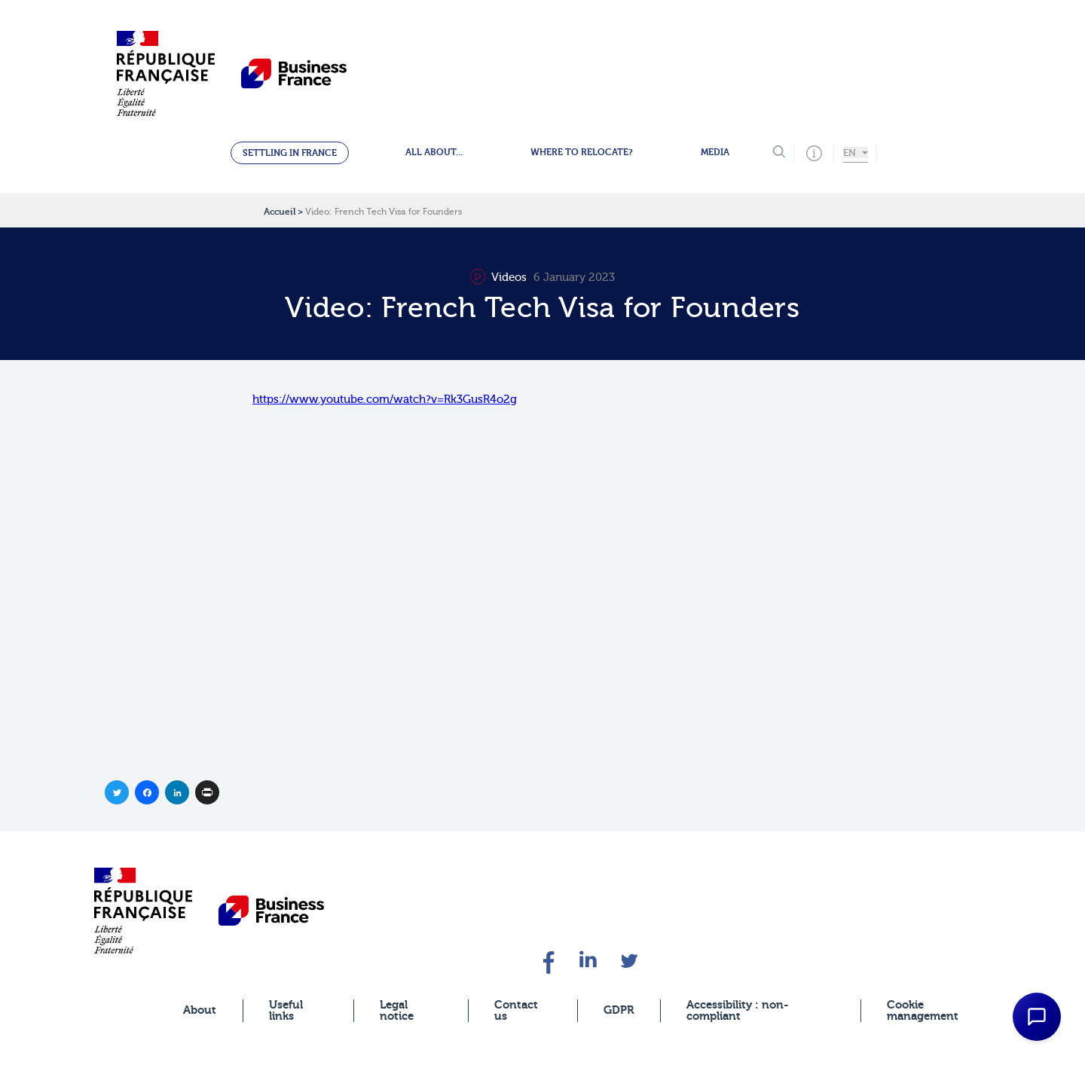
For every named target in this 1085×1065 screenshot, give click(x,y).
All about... (434, 152)
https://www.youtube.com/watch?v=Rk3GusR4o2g (384, 399)
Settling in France (290, 153)
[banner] (143, 910)
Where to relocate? (581, 152)
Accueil (279, 211)
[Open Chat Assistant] (1037, 1017)
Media (715, 152)
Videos (500, 277)
